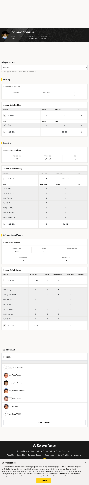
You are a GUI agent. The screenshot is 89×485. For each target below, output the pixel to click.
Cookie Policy (48, 451)
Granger (8, 290)
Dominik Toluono (14, 391)
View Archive (76, 455)
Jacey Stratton (13, 367)
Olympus (8, 309)
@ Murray (8, 208)
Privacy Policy (35, 451)
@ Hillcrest (8, 212)
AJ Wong (11, 406)
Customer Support (35, 455)
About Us (10, 455)
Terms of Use (22, 451)
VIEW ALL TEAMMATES (44, 422)
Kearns (7, 198)
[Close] (85, 464)
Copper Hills (9, 217)
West (7, 125)
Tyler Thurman (13, 383)
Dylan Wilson (13, 398)
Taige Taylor (12, 375)
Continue (44, 482)
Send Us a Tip (63, 455)
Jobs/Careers (50, 455)
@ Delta (7, 203)
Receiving (13, 71)
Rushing (4, 71)
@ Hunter (8, 193)
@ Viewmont (9, 295)
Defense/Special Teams (27, 71)
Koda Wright (12, 414)
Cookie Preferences (63, 451)
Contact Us (21, 455)
